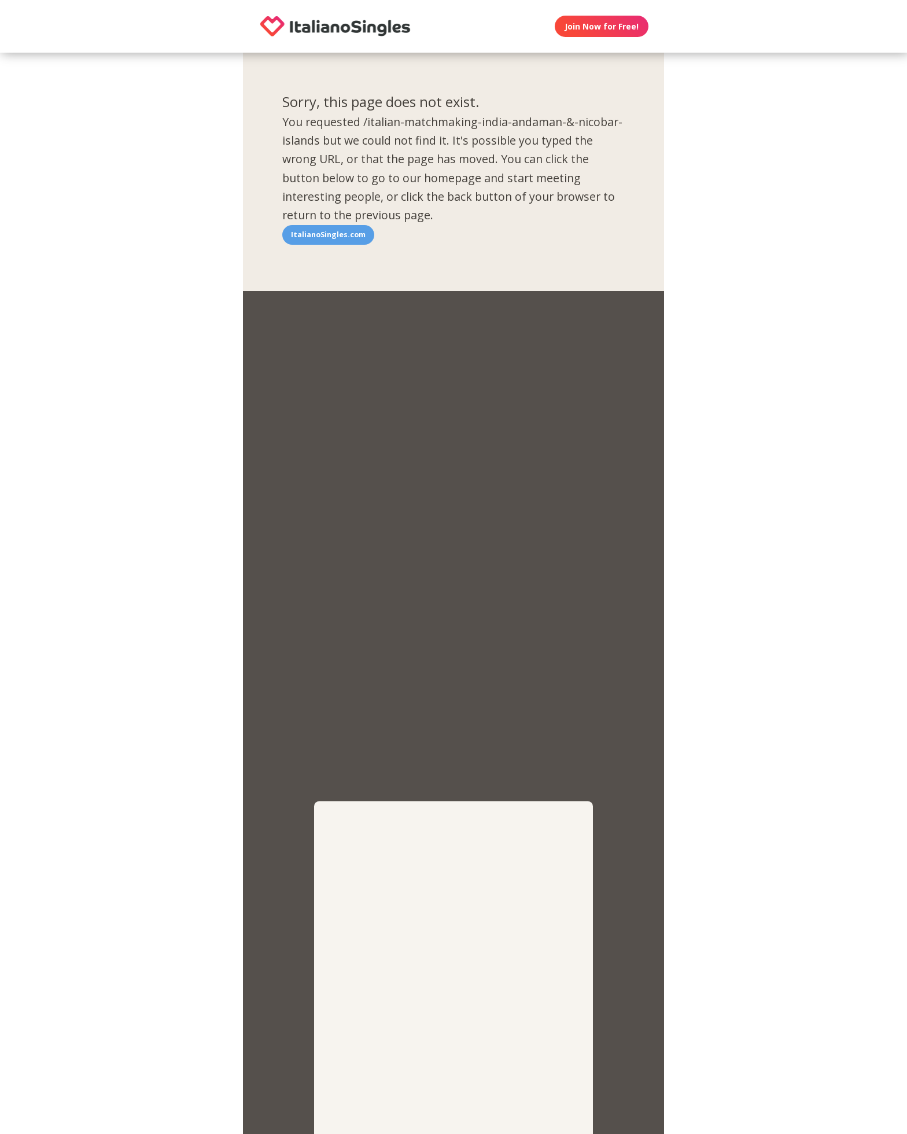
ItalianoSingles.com (328, 235)
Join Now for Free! (602, 26)
